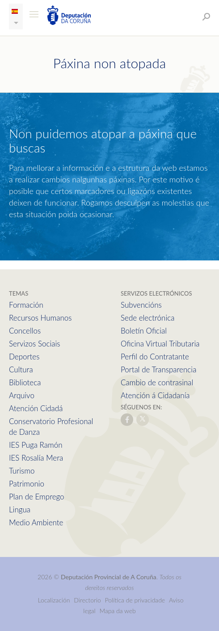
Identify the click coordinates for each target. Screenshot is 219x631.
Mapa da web (118, 611)
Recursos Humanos (40, 317)
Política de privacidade (136, 600)
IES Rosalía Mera (36, 457)
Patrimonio (26, 483)
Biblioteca (25, 382)
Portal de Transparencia (158, 369)
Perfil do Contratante (155, 356)
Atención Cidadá (36, 408)
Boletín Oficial (144, 330)
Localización (54, 600)
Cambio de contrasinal (157, 382)
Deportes (24, 356)
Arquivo (21, 395)
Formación (26, 304)
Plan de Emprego (36, 496)
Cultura (21, 369)
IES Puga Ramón (36, 445)
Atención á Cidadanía (155, 395)
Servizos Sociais (34, 343)
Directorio (87, 600)
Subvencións (141, 304)
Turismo (21, 470)
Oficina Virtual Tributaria (160, 343)
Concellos (25, 330)
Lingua (19, 509)
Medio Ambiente (36, 522)
